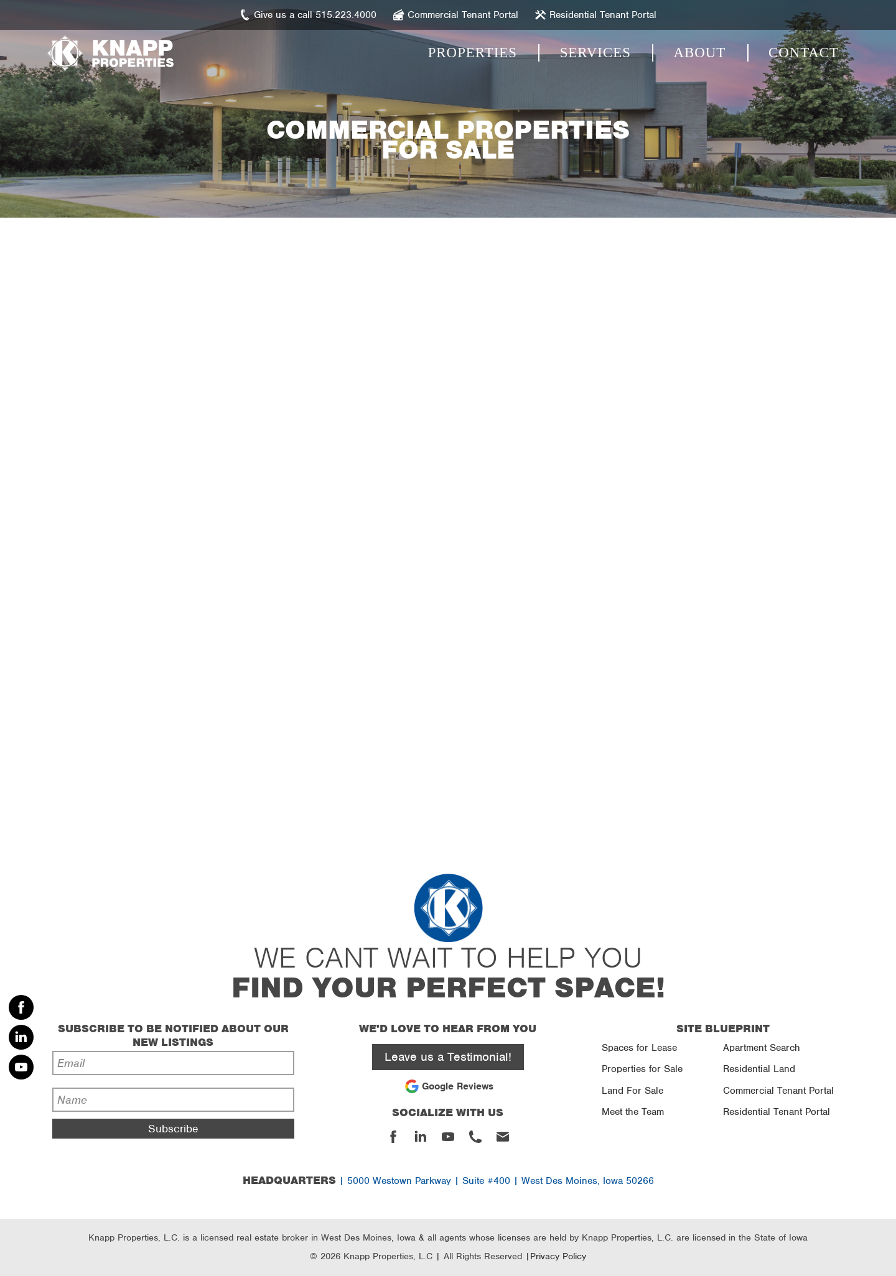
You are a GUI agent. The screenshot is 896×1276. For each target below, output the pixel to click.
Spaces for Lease (639, 1048)
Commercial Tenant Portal (778, 1090)
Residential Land (759, 1069)
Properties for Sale (642, 1069)
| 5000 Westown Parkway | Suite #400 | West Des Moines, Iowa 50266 (448, 1181)
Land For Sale (632, 1090)
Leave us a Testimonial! (448, 1057)
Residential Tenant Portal (776, 1112)
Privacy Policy (558, 1256)
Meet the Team (633, 1112)
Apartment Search (761, 1048)
